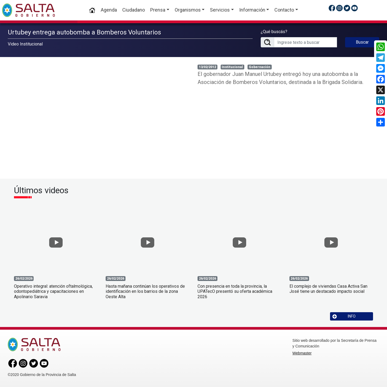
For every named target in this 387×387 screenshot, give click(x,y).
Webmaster (301, 353)
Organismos (188, 10)
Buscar (362, 42)
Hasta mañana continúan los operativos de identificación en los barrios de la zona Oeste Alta (145, 291)
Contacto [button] (284, 10)
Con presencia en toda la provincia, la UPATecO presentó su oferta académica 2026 (235, 291)
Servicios (220, 10)
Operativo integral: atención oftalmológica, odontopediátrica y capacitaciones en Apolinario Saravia (53, 291)
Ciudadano (133, 10)
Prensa (157, 10)
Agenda (109, 10)
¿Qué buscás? (274, 31)
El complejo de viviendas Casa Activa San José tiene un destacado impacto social (328, 289)
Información (252, 10)
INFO (344, 316)
